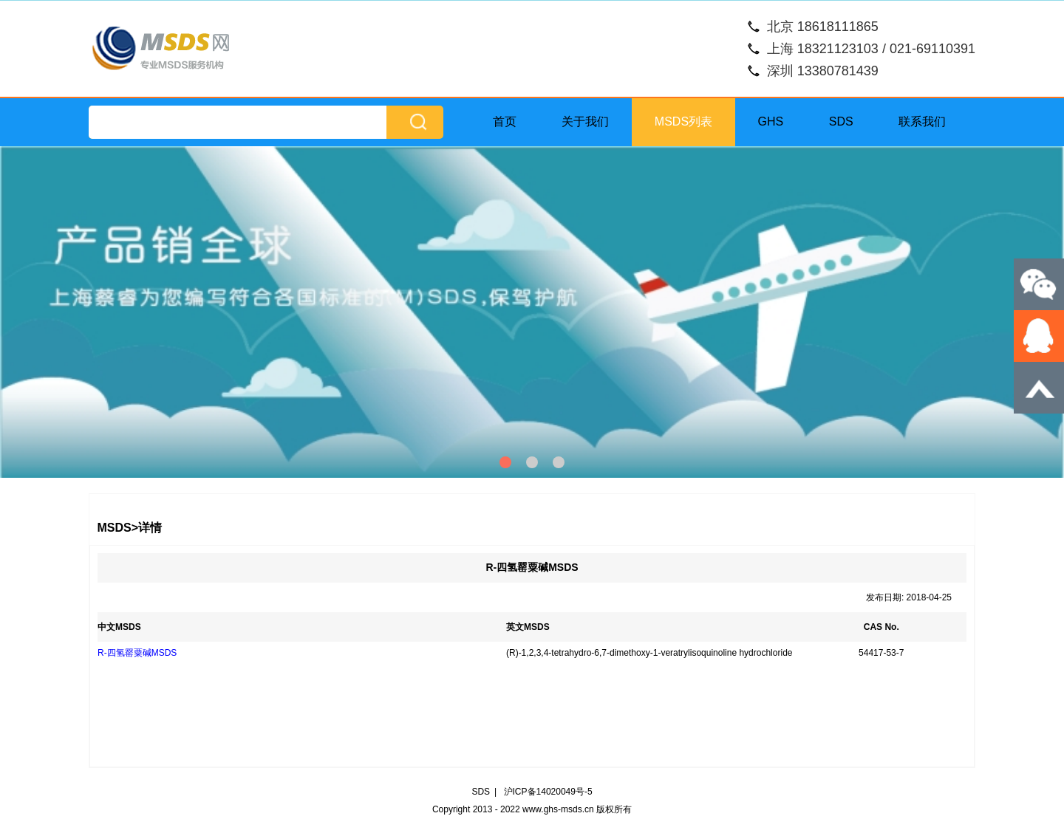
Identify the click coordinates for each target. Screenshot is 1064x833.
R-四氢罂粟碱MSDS (137, 653)
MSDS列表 (683, 121)
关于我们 (585, 121)
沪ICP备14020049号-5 (548, 791)
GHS (771, 121)
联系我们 (922, 121)
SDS (841, 121)
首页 (504, 121)
